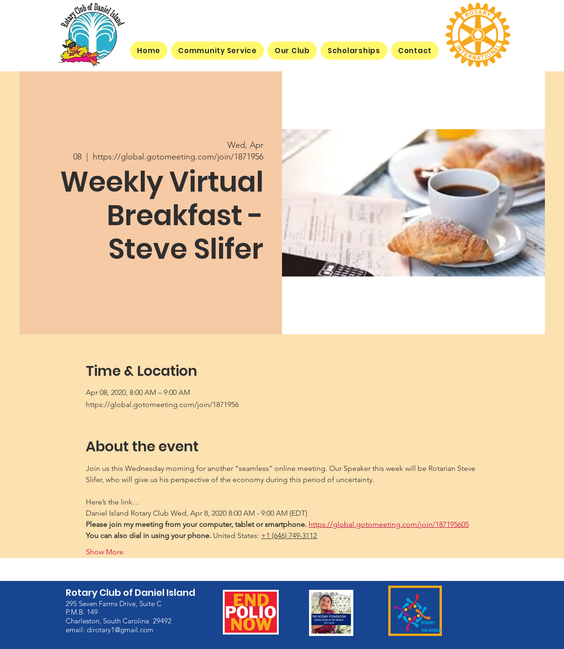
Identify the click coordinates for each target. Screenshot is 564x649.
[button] (292, 50)
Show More (105, 551)
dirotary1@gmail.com (120, 629)
